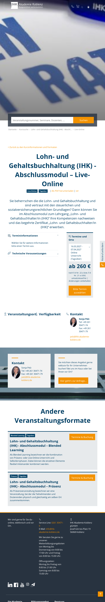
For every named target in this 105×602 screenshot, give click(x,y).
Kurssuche (23, 129)
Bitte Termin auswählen (80, 290)
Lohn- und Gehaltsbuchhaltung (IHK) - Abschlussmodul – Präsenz (35, 484)
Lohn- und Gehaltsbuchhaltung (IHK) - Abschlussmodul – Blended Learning (35, 445)
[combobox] (80, 252)
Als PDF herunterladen (63, 190)
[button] (102, 254)
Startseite (12, 129)
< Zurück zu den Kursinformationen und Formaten (32, 147)
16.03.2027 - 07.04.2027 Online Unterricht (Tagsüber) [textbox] (76, 252)
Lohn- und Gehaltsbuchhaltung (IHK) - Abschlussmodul (55, 129)
